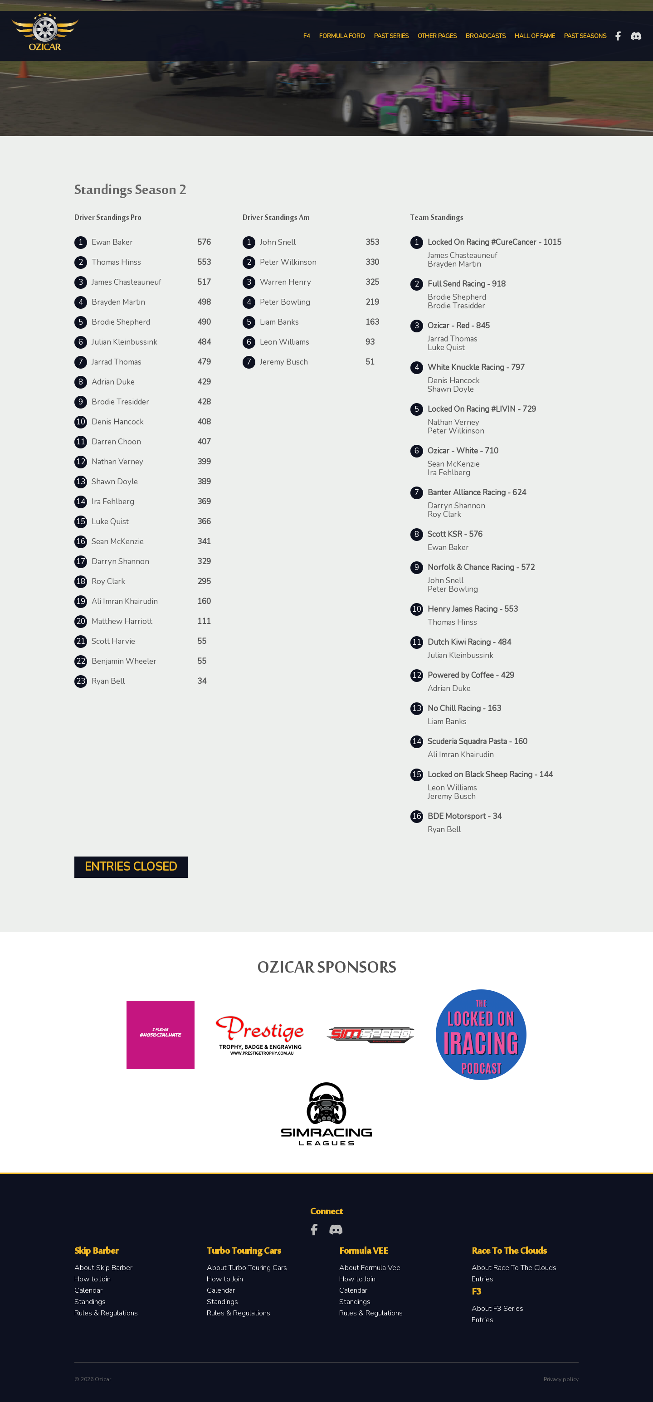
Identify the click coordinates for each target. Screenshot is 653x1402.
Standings (90, 1302)
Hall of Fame (534, 37)
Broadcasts (485, 37)
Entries (482, 1279)
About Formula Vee (369, 1268)
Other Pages (436, 37)
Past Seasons (585, 37)
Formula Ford (342, 37)
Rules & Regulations (106, 1313)
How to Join (92, 1279)
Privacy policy (561, 1379)
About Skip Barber (103, 1268)
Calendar (88, 1290)
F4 (306, 37)
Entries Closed (131, 867)
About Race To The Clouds (514, 1268)
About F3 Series (497, 1309)
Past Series (391, 37)
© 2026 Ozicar (92, 1379)
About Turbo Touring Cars (247, 1268)
